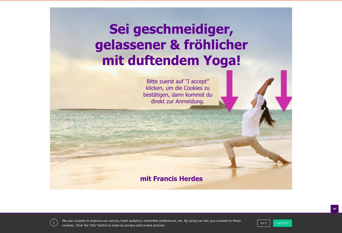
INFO (263, 223)
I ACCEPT (282, 223)
